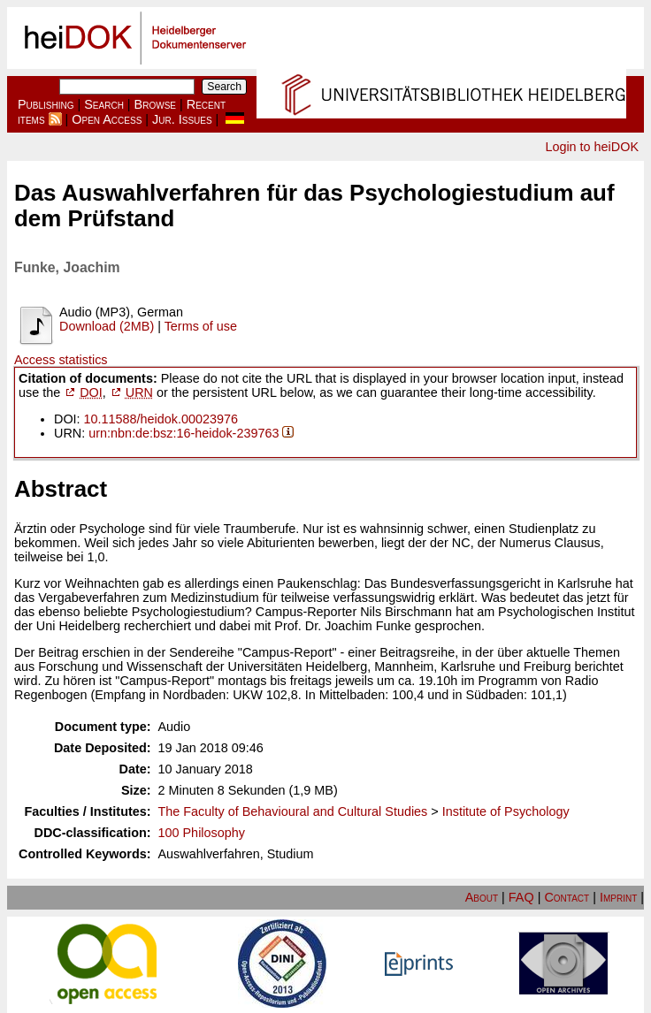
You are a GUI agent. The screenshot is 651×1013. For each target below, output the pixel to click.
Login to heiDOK (592, 147)
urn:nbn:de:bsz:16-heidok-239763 (183, 433)
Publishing (46, 104)
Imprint (618, 897)
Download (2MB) (106, 326)
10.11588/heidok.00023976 (161, 419)
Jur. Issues (182, 119)
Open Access (107, 119)
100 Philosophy (201, 833)
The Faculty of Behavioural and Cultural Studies (293, 811)
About (481, 897)
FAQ (521, 897)
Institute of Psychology (506, 811)
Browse (155, 104)
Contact (566, 897)
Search (104, 104)
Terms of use (201, 326)
